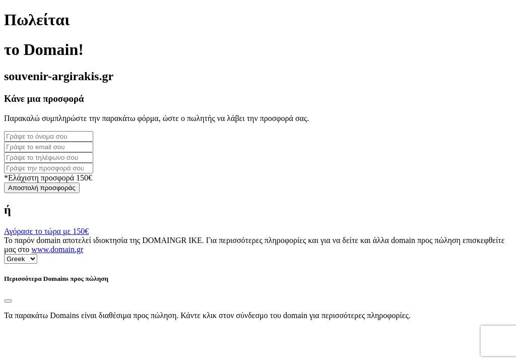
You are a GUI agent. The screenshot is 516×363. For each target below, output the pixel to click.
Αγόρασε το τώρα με (46, 231)
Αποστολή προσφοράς (42, 188)
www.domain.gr (57, 249)
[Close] (8, 300)
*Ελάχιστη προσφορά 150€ (48, 177)
